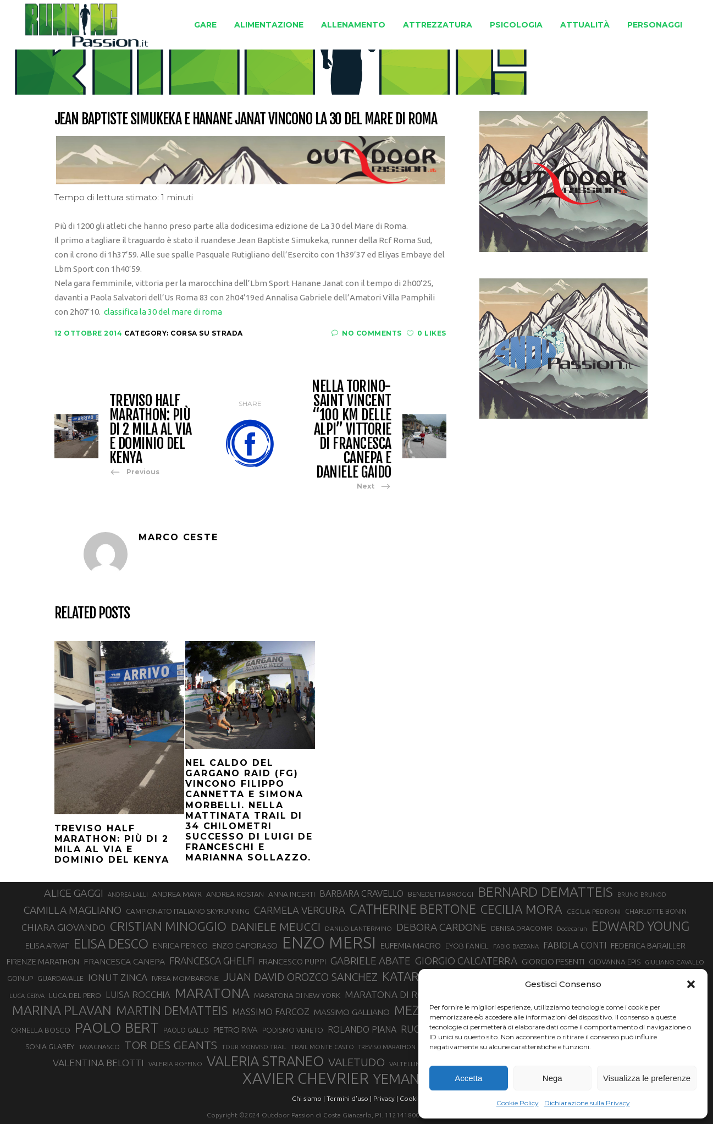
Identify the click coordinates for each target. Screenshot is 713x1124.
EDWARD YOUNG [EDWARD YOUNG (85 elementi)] (640, 926)
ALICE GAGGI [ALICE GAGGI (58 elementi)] (73, 893)
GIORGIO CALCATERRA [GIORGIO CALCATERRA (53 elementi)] (466, 961)
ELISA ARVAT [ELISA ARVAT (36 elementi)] (47, 945)
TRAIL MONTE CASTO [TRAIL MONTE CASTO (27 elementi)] (322, 1046)
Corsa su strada (528, 65)
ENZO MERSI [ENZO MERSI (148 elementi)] (329, 943)
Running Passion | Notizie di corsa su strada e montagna (263, 65)
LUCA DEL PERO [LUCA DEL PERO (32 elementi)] (75, 995)
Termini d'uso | (349, 1098)
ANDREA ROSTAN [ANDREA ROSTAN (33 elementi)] (235, 894)
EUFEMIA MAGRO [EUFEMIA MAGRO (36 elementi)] (410, 945)
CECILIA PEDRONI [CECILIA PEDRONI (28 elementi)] (594, 911)
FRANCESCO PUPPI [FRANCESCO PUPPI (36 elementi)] (292, 961)
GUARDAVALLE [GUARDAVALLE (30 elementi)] (60, 978)
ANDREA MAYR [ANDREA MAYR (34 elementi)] (177, 894)
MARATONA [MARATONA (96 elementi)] (212, 993)
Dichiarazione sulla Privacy (587, 1103)
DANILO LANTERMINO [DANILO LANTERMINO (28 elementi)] (358, 928)
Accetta (468, 1078)
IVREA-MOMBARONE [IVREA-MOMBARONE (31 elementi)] (185, 978)
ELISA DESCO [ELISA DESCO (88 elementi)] (111, 944)
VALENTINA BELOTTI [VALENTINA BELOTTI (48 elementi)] (98, 1062)
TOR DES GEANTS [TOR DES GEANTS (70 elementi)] (170, 1044)
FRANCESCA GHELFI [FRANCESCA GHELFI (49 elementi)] (212, 960)
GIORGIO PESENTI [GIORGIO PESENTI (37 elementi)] (553, 961)
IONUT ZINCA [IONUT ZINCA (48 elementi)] (117, 977)
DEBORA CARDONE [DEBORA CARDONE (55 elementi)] (441, 927)
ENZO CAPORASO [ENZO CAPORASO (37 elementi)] (245, 945)
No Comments (366, 333)
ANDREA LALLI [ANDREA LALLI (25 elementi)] (128, 894)
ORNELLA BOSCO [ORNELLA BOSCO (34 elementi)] (40, 1030)
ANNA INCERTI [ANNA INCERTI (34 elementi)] (291, 894)
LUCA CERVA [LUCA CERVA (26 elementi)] (27, 996)
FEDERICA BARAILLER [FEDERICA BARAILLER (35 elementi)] (648, 945)
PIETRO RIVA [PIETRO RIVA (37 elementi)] (235, 1029)
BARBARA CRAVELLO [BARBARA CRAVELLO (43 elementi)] (361, 893)
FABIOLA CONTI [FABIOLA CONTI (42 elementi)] (574, 945)
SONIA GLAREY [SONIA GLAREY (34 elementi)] (49, 1046)
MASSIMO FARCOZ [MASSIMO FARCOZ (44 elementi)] (270, 1012)
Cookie (411, 1098)
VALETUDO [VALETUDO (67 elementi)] (356, 1061)
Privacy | (385, 1098)
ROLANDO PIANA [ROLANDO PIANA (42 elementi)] (362, 1029)
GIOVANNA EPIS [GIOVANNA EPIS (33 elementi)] (614, 961)
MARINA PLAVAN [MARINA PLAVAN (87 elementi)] (62, 1010)
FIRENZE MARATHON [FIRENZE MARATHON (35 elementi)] (43, 961)
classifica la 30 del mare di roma (163, 311)
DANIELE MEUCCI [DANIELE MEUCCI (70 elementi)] (275, 926)
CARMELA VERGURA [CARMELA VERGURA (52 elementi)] (299, 909)
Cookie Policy (517, 1103)
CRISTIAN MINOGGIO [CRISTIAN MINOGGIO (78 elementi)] (168, 926)
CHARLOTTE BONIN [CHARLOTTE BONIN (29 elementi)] (656, 911)
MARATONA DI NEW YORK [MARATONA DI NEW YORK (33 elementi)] (297, 995)
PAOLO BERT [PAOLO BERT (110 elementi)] (117, 1027)
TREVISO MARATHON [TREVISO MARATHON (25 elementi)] (387, 1047)
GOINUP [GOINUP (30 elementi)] (20, 978)
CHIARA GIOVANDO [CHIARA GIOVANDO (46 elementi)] (63, 927)
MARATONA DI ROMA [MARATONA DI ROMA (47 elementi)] (392, 994)
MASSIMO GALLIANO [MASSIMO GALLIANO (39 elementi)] (352, 1012)
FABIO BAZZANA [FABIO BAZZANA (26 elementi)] (516, 946)
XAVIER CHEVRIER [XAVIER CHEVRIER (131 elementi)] (305, 1078)
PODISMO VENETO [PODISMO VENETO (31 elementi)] (292, 1030)
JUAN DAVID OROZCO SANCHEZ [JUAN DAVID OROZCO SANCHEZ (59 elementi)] (300, 977)
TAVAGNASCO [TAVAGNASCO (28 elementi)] (99, 1046)
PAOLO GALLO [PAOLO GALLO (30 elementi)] (186, 1030)
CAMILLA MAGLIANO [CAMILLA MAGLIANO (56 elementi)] (72, 910)
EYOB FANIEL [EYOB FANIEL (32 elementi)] (467, 946)
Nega (552, 1078)
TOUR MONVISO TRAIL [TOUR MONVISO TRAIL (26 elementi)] (254, 1047)
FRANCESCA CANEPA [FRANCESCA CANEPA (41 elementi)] (124, 961)
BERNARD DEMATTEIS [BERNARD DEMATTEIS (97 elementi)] (545, 892)
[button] (691, 984)
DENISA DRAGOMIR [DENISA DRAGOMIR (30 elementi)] (521, 928)
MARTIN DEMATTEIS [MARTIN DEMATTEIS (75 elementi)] (172, 1010)
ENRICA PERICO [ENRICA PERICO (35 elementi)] (180, 945)
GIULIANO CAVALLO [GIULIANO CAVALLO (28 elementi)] (674, 962)
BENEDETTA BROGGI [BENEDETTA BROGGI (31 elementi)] (440, 894)
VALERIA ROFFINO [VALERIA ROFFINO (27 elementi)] (175, 1063)
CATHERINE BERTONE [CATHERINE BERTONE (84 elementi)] (413, 909)
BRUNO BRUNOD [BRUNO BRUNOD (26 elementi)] (641, 894)
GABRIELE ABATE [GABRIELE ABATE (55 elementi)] (370, 961)
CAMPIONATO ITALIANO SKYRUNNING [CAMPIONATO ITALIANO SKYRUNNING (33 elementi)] (188, 911)
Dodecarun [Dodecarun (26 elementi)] (572, 928)
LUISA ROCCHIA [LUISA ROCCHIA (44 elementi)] (138, 995)
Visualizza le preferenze (646, 1078)
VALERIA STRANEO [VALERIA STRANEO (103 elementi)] (265, 1061)
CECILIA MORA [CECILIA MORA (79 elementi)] (521, 909)
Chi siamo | (308, 1098)
